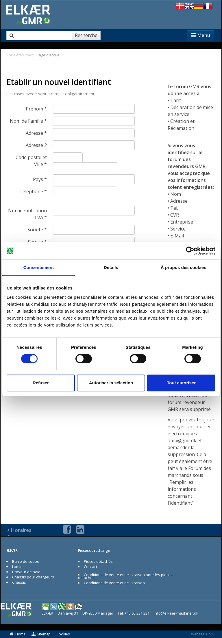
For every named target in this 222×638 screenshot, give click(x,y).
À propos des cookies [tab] (183, 267)
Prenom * (36, 109)
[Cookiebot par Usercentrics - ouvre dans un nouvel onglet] (190, 250)
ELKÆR (12, 550)
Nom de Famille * (28, 121)
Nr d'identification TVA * (27, 214)
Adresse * (36, 133)
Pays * (40, 179)
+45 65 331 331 (137, 613)
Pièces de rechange (94, 550)
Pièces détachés (98, 561)
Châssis (19, 582)
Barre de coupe (25, 561)
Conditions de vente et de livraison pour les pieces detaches (125, 576)
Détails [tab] (111, 267)
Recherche (86, 35)
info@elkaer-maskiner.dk (176, 613)
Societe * (37, 229)
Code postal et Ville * (31, 160)
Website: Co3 (202, 634)
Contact (90, 566)
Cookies (63, 634)
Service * (37, 242)
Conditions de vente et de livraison (114, 582)
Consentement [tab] (38, 267)
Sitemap (41, 634)
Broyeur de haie (26, 571)
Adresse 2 (36, 145)
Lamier (18, 566)
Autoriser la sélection (111, 382)
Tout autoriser (181, 382)
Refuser (41, 382)
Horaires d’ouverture (20, 533)
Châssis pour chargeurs (33, 577)
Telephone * (33, 191)
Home (17, 634)
